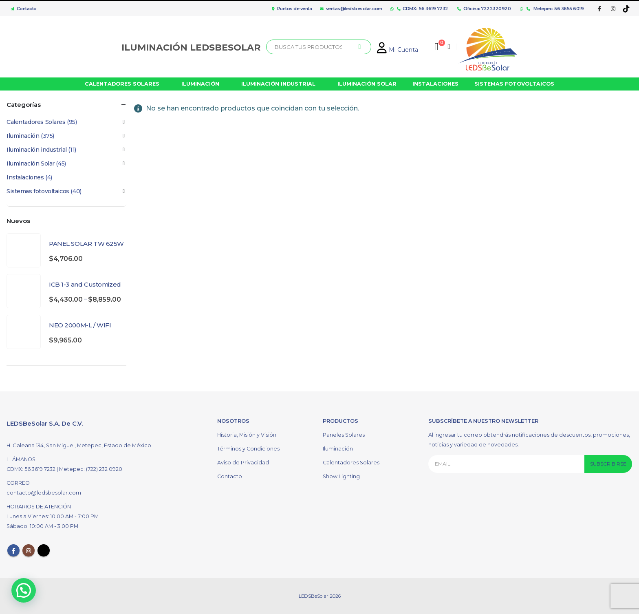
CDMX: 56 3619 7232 (422, 8)
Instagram (28, 550)
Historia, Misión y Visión (246, 435)
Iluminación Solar (31, 163)
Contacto (22, 8)
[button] (26, 589)
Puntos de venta (292, 8)
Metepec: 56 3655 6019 (555, 8)
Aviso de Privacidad (243, 462)
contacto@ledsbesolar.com (44, 493)
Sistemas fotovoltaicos (38, 191)
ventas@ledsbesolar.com (351, 8)
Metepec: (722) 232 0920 (90, 469)
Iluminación (23, 135)
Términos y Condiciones (248, 449)
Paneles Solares (344, 435)
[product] (24, 250)
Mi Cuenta (397, 49)
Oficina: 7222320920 (484, 8)
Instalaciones (25, 177)
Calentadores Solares (36, 122)
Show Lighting (341, 476)
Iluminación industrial (37, 149)
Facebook (13, 550)
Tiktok (43, 550)
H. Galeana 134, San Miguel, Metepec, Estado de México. (79, 445)
